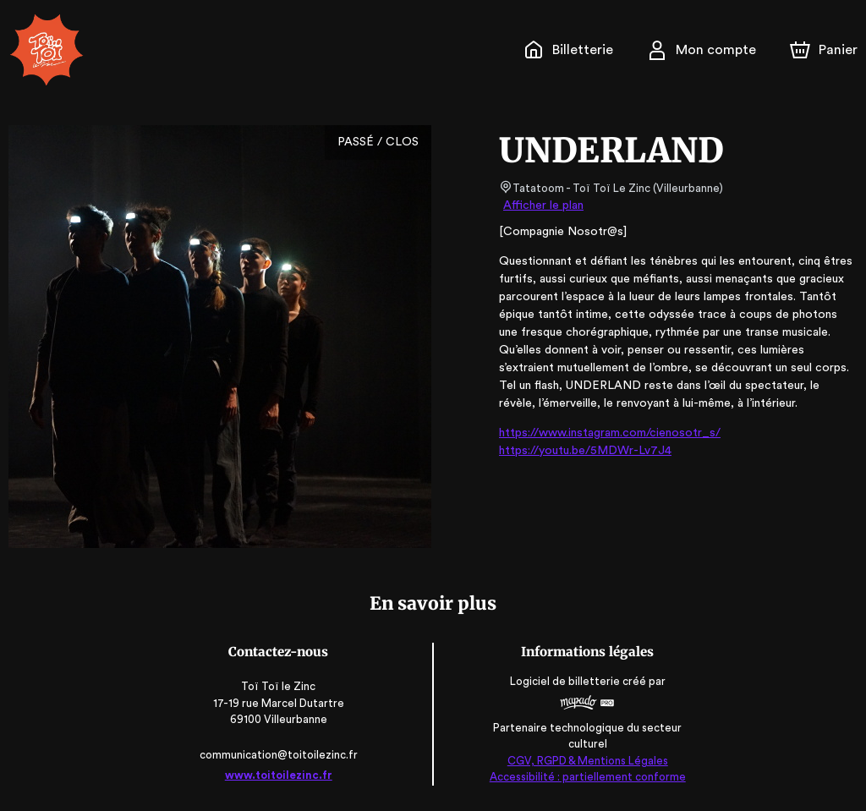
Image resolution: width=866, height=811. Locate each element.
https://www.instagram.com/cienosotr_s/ (603, 433)
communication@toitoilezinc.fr (281, 754)
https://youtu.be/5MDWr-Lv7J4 (579, 451)
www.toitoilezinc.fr (281, 775)
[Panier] (824, 50)
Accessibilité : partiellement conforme (585, 776)
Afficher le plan (542, 205)
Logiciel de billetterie (563, 682)
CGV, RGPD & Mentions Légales (584, 760)
